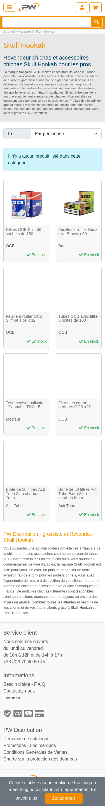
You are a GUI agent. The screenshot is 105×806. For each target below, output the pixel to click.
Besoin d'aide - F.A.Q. (24, 684)
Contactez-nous (19, 691)
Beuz (63, 246)
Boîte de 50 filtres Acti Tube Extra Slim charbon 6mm (78, 493)
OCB (10, 246)
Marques (25, 31)
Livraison (12, 697)
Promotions (14, 745)
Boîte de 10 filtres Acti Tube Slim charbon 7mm (25, 493)
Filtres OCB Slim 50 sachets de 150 (23, 232)
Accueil (9, 31)
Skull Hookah (44, 31)
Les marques (43, 745)
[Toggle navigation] (9, 7)
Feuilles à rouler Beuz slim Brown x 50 (78, 232)
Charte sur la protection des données (40, 759)
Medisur (13, 419)
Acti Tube (14, 505)
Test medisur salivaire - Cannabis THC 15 (25, 405)
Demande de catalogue (26, 738)
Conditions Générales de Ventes (35, 752)
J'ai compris (64, 798)
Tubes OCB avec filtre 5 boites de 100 (78, 318)
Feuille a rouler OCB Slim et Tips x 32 (24, 318)
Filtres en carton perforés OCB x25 (75, 405)
